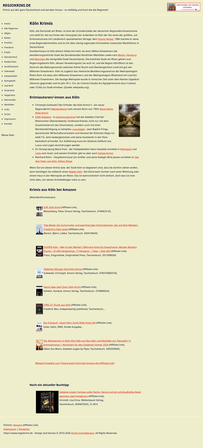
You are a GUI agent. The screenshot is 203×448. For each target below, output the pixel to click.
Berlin (121, 55)
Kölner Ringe (65, 161)
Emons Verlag (105, 39)
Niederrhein (10, 61)
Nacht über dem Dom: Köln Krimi (62, 287)
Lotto (38, 153)
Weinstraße (10, 99)
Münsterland (10, 56)
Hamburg (131, 55)
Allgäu (7, 33)
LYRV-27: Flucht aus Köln (57, 304)
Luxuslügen (78, 129)
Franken (8, 42)
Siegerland (9, 95)
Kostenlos (24, 429)
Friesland (8, 47)
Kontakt (8, 123)
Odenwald (9, 71)
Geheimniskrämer (66, 117)
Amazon (17, 425)
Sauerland (9, 90)
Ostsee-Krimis (105, 153)
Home (7, 23)
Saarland (8, 85)
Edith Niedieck (43, 117)
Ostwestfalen (10, 76)
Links (6, 109)
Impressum (10, 118)
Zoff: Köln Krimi (52, 207)
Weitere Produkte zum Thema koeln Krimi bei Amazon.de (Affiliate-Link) (74, 363)
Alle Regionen (11, 28)
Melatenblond (59, 109)
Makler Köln (75, 171)
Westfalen (9, 104)
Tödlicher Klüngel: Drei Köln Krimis (63, 269)
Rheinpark (126, 149)
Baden (7, 37)
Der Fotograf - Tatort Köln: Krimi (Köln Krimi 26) (69, 322)
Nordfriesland (11, 66)
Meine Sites (7, 135)
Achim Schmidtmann (82, 433)
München (40, 59)
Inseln (7, 52)
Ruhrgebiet (10, 80)
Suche (7, 114)
